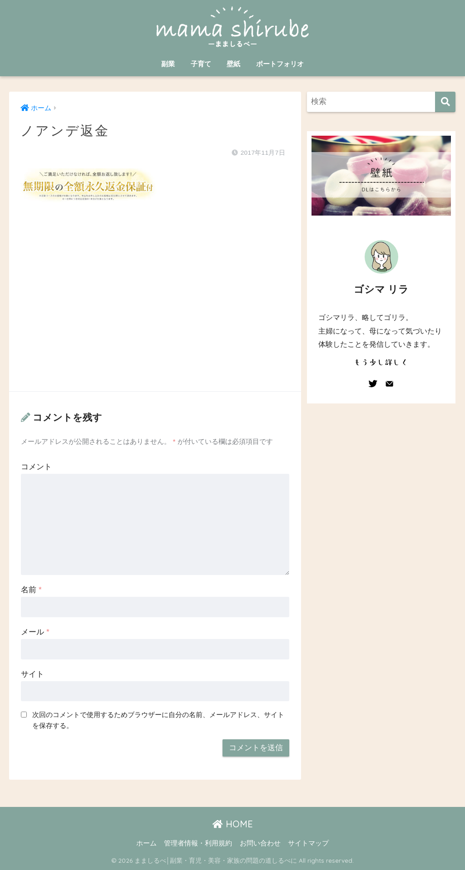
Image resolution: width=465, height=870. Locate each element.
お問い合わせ (260, 843)
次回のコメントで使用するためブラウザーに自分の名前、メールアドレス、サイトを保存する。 (158, 720)
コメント (36, 466)
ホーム (146, 843)
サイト (32, 674)
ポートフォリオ (280, 64)
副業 (168, 64)
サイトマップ (308, 843)
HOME (233, 824)
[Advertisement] (154, 305)
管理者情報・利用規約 (198, 843)
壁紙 (233, 64)
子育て (201, 64)
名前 (31, 589)
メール (35, 632)
